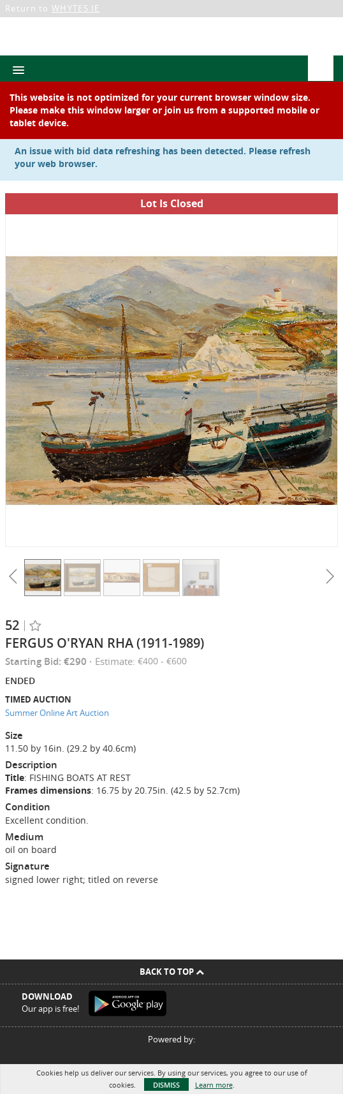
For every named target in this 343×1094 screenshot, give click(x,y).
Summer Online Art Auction (57, 712)
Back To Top (172, 971)
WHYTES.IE (76, 8)
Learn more (214, 1085)
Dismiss (166, 1085)
